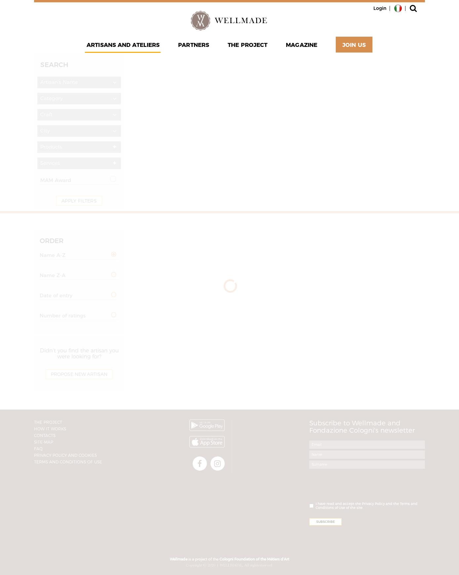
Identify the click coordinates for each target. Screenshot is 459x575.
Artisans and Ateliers (123, 45)
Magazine (301, 45)
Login (379, 8)
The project (247, 45)
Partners (193, 45)
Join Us (354, 45)
